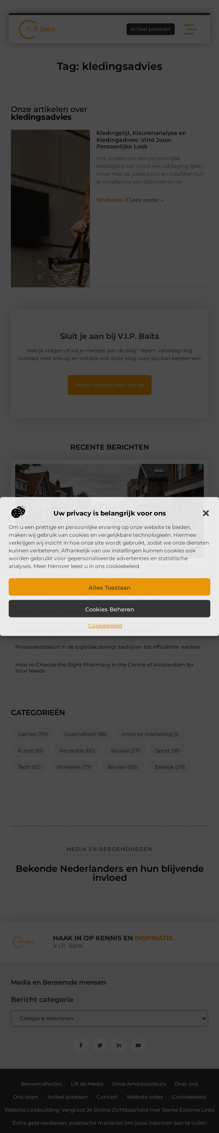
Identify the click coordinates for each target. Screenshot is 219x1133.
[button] (206, 513)
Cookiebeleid (105, 625)
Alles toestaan (110, 587)
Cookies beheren (109, 609)
